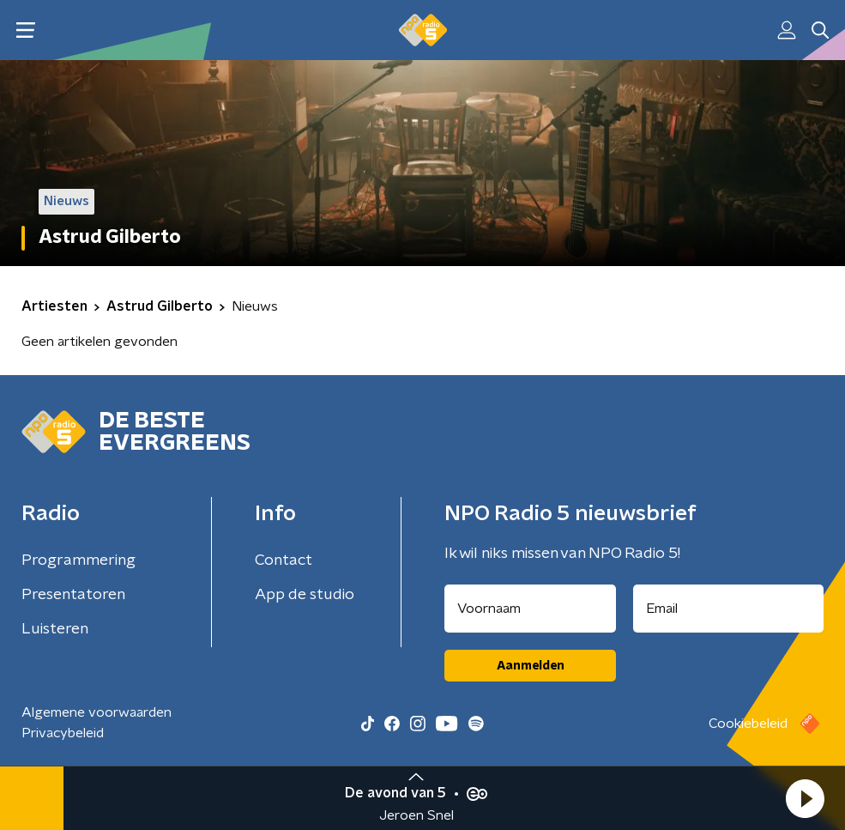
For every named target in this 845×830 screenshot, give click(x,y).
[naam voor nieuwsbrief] (530, 609)
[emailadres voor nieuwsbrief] (728, 609)
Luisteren (54, 629)
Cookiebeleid (748, 723)
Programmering (78, 560)
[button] (804, 798)
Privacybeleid (62, 733)
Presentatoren (73, 595)
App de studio (304, 595)
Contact (283, 560)
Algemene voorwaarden (96, 712)
